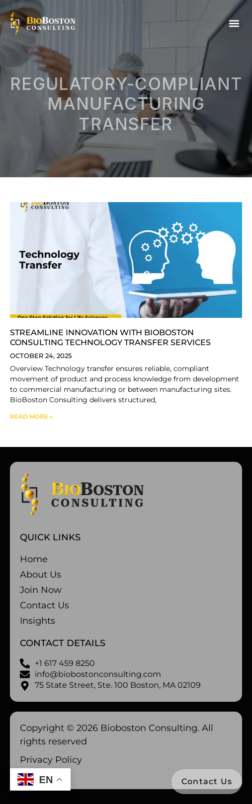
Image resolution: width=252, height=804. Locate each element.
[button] (234, 23)
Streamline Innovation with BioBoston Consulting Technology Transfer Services (110, 337)
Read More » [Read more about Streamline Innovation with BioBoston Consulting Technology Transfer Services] (31, 416)
